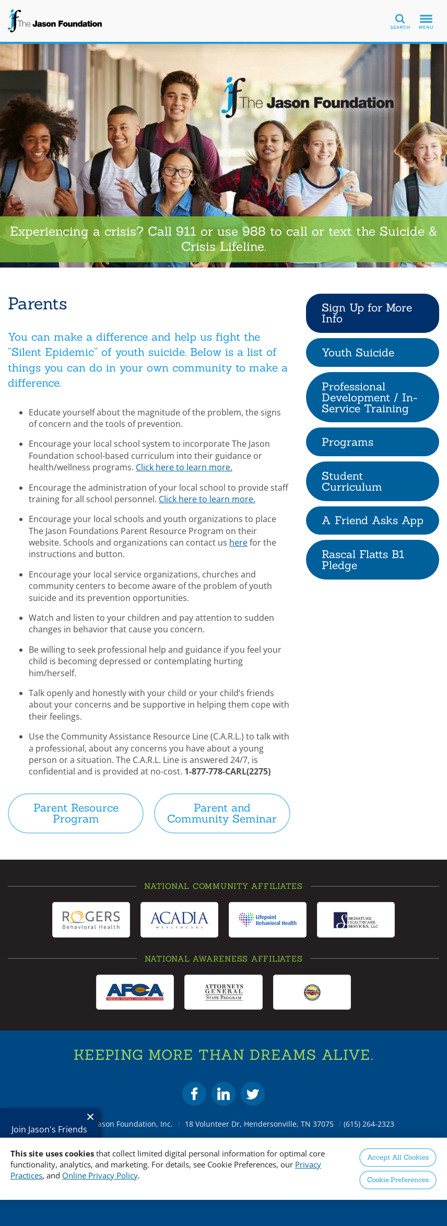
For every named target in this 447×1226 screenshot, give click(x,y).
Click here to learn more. (184, 467)
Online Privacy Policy (100, 1175)
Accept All (397, 1157)
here (238, 542)
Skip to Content (0, 0)
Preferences (398, 1179)
